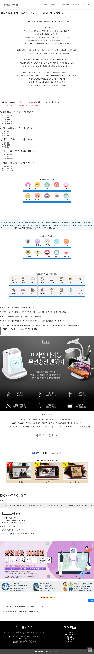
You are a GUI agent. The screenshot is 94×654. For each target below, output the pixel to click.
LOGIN (86, 4)
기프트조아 (51, 415)
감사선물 (70, 641)
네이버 (4, 534)
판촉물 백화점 (10, 4)
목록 (91, 600)
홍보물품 (43, 5)
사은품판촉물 (69, 639)
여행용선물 (69, 632)
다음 (9, 534)
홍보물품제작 (64, 5)
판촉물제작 (77, 5)
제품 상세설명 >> (47, 435)
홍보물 (53, 5)
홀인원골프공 (68, 225)
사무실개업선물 (69, 634)
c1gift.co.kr (55, 651)
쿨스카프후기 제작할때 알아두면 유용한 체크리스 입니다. (23, 607)
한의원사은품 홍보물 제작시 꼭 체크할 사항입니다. (21, 611)
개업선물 (70, 637)
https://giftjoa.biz (19, 530)
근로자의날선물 (8, 115)
